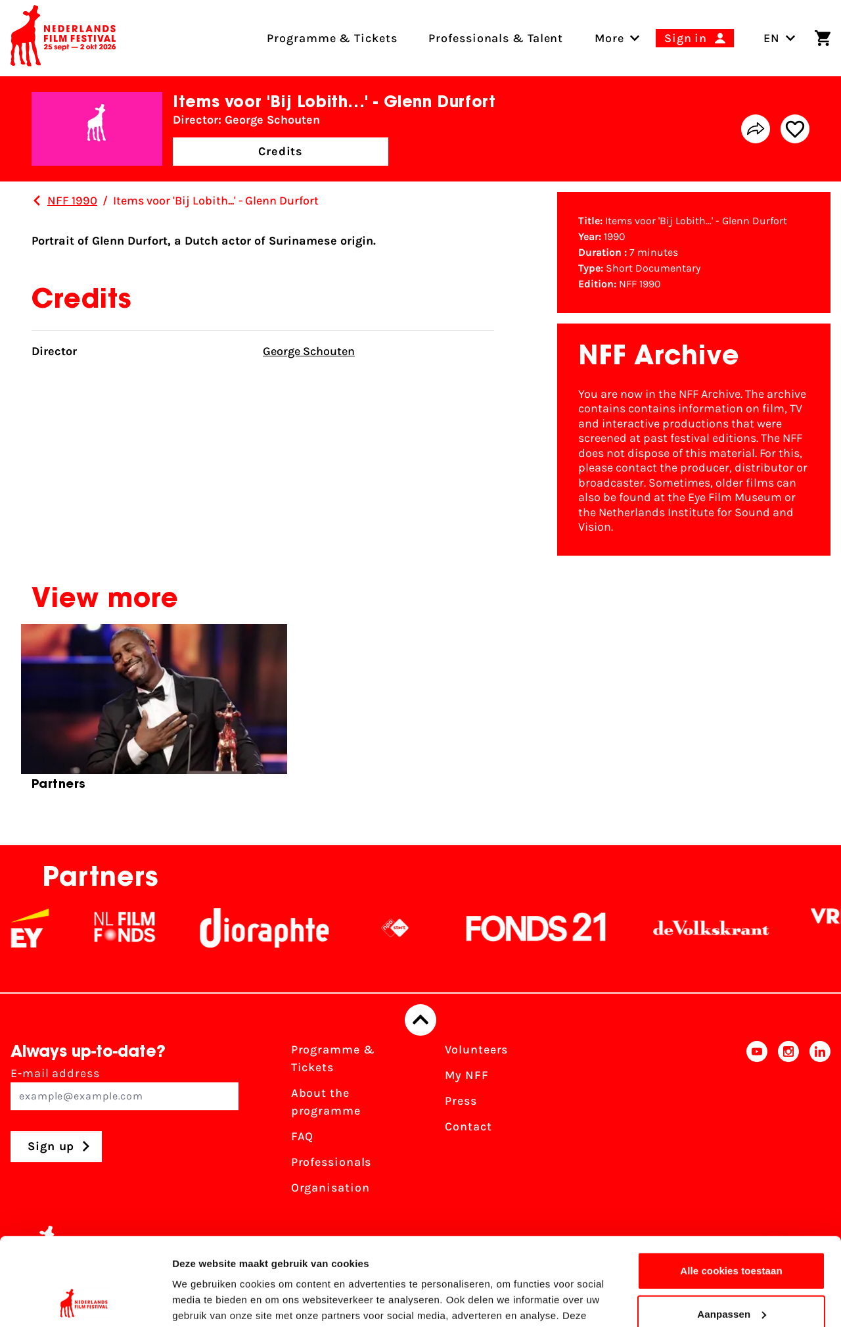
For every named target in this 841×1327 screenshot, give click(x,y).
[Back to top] (420, 1020)
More (609, 38)
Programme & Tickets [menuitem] (332, 38)
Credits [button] (280, 151)
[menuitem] (609, 38)
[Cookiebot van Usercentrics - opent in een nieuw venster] (85, 1301)
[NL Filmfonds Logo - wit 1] (136, 928)
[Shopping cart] (822, 38)
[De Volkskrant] (723, 928)
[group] (154, 713)
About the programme (326, 1102)
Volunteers (476, 1049)
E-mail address (125, 1088)
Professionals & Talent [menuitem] (495, 38)
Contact (468, 1126)
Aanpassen (731, 1231)
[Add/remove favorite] (795, 128)
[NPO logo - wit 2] (407, 928)
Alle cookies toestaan (731, 1188)
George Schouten (309, 351)
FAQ (302, 1136)
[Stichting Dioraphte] (276, 928)
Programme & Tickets (333, 1058)
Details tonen (203, 1301)
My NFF (466, 1075)
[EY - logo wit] (42, 928)
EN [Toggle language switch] (779, 38)
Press (461, 1101)
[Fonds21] (549, 928)
